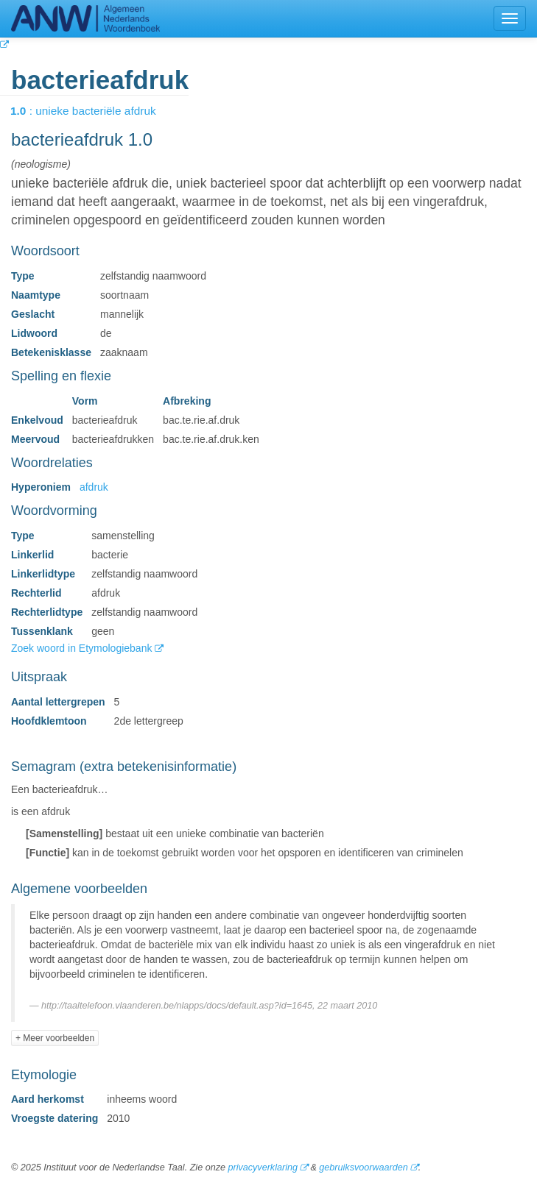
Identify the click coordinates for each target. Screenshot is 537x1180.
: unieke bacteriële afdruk (93, 110)
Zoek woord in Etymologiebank (83, 648)
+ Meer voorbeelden (54, 1038)
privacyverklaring (262, 1167)
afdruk (94, 487)
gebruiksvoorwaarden (363, 1167)
